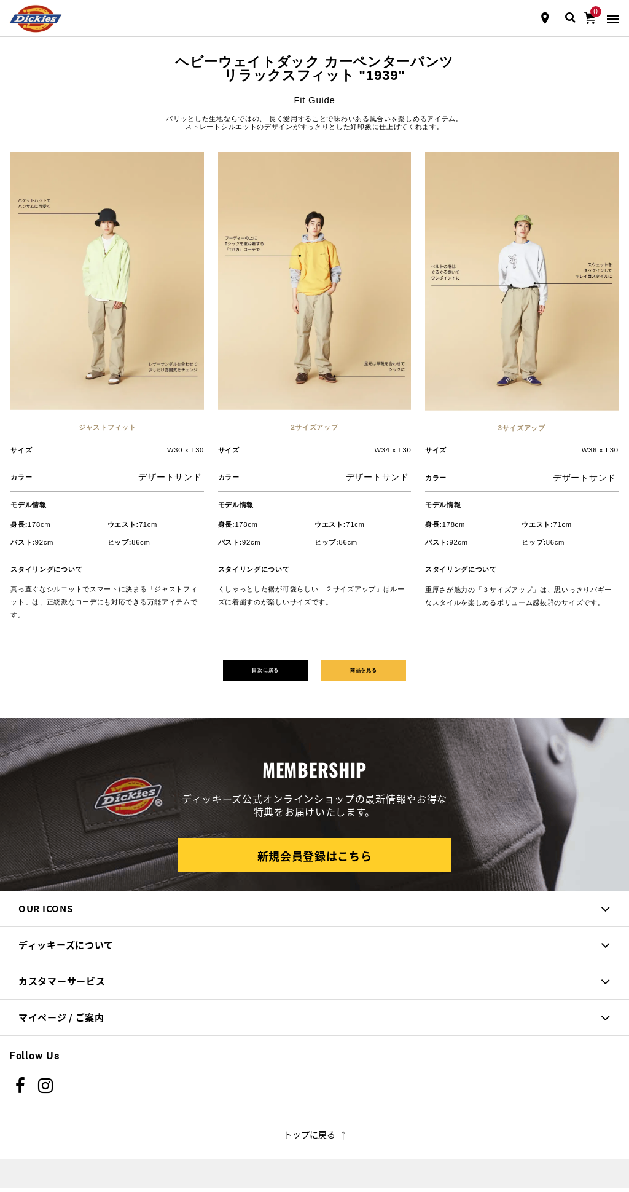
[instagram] (45, 1090)
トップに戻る (315, 1138)
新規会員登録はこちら (314, 860)
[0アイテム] (589, 17)
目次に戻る (246, 672)
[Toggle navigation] (613, 18)
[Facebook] (20, 1090)
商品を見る (383, 672)
